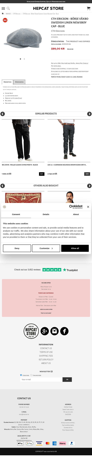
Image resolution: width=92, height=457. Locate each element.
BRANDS (8, 14)
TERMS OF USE (46, 352)
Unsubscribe (37, 375)
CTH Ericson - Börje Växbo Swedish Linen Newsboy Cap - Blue (41, 14)
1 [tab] (21, 59)
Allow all (75, 248)
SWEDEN (68, 414)
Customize (46, 248)
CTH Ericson (16, 14)
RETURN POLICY (46, 359)
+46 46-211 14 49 (24, 407)
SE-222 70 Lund (68, 412)
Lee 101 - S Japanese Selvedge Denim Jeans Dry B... (67, 165)
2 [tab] (25, 59)
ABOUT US (46, 363)
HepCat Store (68, 407)
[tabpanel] (23, 39)
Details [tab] (46, 214)
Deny (17, 248)
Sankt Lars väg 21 (68, 409)
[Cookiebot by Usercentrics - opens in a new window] (71, 207)
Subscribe (26, 375)
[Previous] (2, 114)
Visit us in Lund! (46, 313)
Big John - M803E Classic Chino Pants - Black (20, 165)
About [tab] (76, 214)
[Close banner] (88, 207)
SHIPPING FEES (46, 355)
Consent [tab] (16, 214)
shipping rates (69, 425)
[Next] (89, 114)
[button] (3, 8)
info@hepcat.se (24, 414)
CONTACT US (46, 348)
